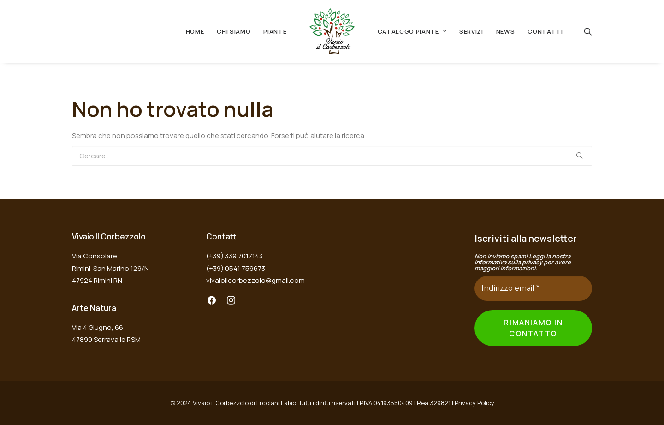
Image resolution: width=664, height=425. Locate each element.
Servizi (471, 31)
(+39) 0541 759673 (235, 268)
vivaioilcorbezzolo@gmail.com (255, 280)
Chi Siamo (233, 31)
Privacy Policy (474, 403)
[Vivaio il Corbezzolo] (332, 31)
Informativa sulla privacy (508, 262)
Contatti (545, 31)
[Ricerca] (588, 31)
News (505, 31)
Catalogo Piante (412, 31)
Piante (274, 31)
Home (195, 31)
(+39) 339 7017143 (234, 256)
